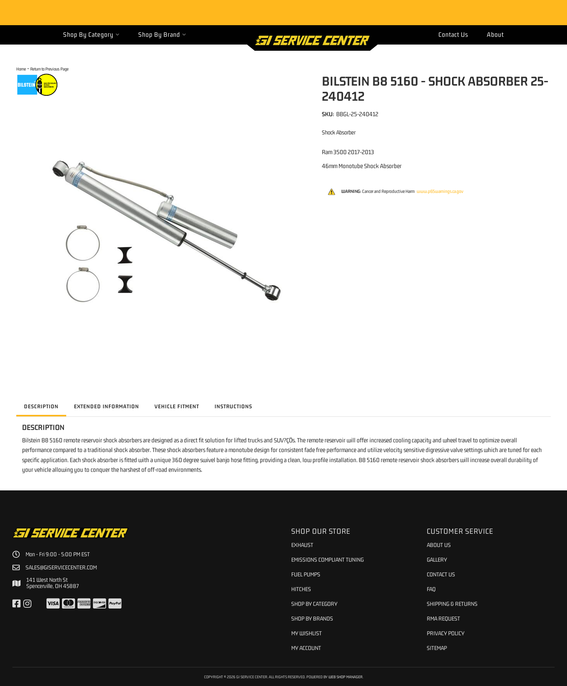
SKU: (328, 113)
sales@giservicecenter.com (61, 567)
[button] (91, 34)
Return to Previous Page (49, 68)
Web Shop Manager (345, 676)
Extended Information (106, 406)
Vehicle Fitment (177, 406)
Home (21, 68)
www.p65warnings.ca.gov (440, 191)
